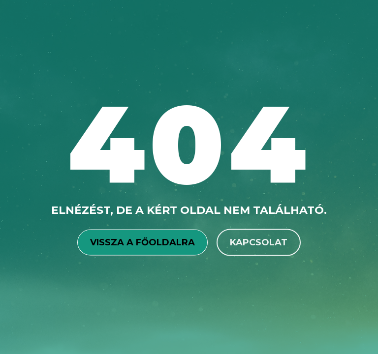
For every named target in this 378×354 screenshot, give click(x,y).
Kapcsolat (258, 241)
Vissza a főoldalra (142, 241)
